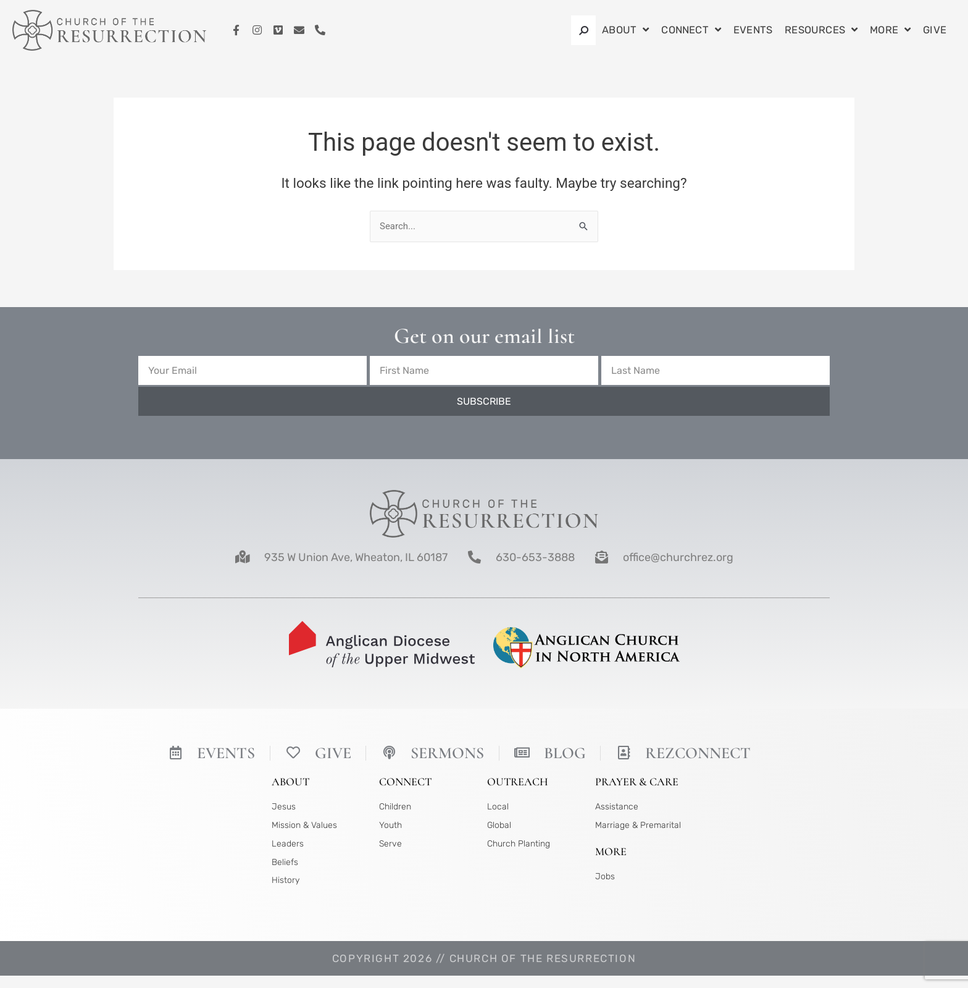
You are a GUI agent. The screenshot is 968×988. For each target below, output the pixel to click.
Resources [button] (821, 30)
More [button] (890, 30)
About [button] (625, 30)
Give (934, 30)
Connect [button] (691, 30)
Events (752, 30)
